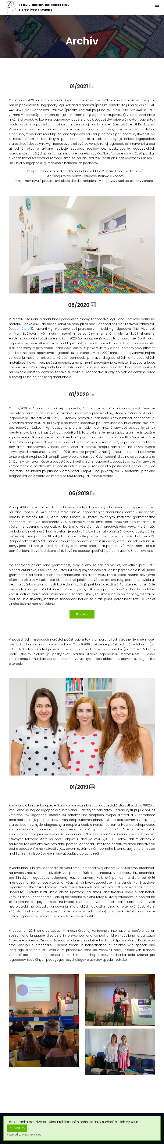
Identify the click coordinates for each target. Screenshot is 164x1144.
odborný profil (21, 329)
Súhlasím (17, 1128)
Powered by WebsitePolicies (24, 1134)
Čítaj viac (82, 614)
